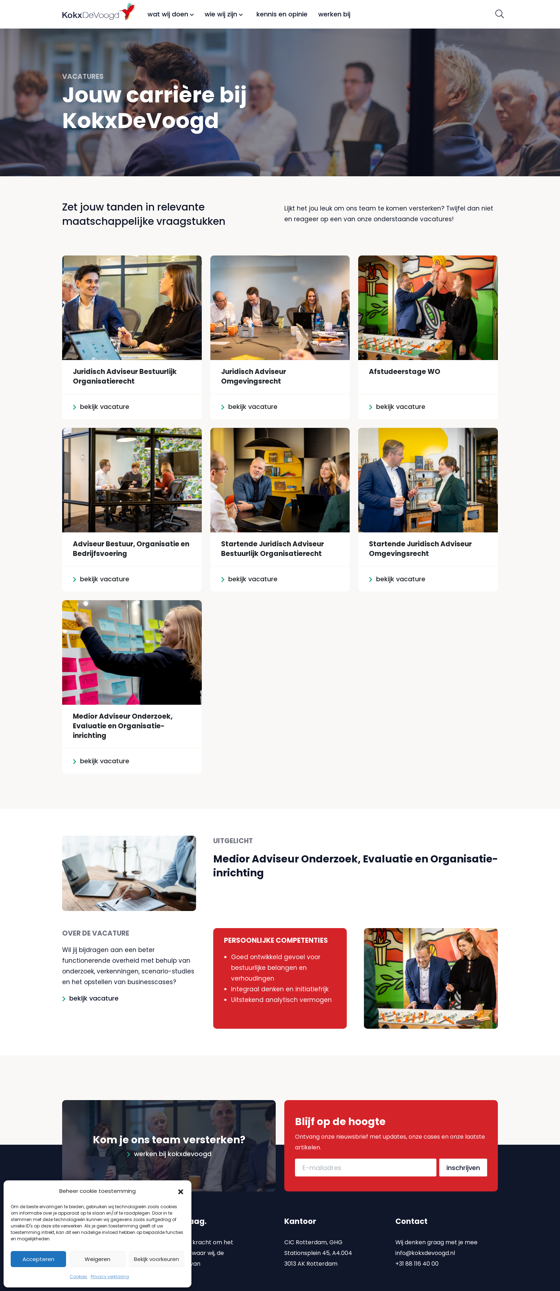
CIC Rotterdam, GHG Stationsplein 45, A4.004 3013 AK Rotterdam (318, 1252)
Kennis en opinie (282, 14)
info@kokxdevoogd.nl (425, 1253)
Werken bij (334, 14)
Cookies (78, 1277)
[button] (180, 1191)
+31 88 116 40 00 (417, 1263)
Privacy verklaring (110, 1277)
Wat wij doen (171, 14)
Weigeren (97, 1259)
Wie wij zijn (224, 14)
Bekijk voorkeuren (156, 1259)
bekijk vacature (94, 998)
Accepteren (38, 1259)
